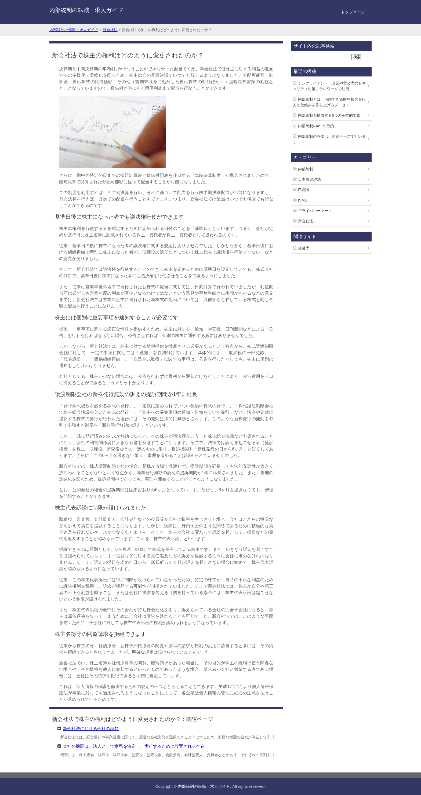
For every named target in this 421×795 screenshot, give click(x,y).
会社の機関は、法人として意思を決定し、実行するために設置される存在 (134, 746)
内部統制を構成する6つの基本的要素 (329, 115)
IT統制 (303, 190)
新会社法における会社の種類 (91, 728)
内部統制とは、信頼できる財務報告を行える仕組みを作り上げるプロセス (329, 102)
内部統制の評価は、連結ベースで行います (329, 139)
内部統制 (305, 169)
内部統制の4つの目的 (316, 126)
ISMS (302, 200)
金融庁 (303, 248)
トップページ (353, 12)
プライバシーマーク (315, 210)
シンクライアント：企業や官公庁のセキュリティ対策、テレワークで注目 (329, 86)
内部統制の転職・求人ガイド (86, 10)
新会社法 (305, 221)
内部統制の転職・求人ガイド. (204, 786)
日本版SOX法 (309, 179)
